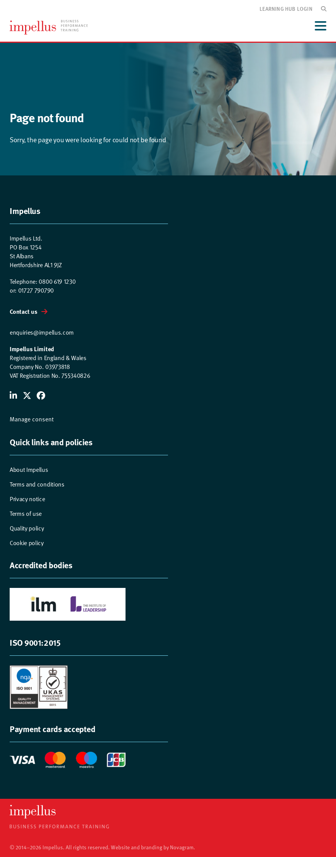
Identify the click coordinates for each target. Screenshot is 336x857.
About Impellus (29, 469)
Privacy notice (27, 498)
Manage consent (32, 418)
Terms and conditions (37, 484)
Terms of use (26, 513)
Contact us (23, 311)
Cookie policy (27, 542)
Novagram (181, 847)
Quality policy (27, 528)
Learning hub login (286, 8)
